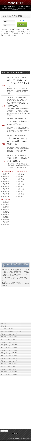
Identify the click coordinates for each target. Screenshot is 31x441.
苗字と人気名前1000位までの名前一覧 (12, 331)
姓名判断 (3, 323)
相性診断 (3, 326)
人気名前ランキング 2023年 (9, 337)
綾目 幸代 (6, 181)
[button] (4, 431)
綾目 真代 (21, 196)
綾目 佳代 (21, 174)
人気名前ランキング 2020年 (9, 345)
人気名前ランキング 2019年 (9, 347)
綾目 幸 (5, 179)
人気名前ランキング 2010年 (9, 372)
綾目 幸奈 (6, 191)
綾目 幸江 (6, 186)
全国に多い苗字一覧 (7, 328)
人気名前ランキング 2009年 (9, 374)
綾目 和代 (21, 176)
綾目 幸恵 (6, 176)
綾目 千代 (21, 189)
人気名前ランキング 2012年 (9, 366)
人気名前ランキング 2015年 (9, 358)
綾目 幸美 (6, 189)
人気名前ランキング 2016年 (9, 355)
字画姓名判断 (15, 2)
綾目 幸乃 (6, 194)
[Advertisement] (15, 53)
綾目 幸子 (6, 174)
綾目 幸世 (6, 196)
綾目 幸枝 (6, 184)
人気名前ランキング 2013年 (9, 363)
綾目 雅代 (21, 181)
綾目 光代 (21, 186)
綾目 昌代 (21, 184)
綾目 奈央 (6, 204)
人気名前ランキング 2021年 (9, 342)
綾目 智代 (21, 194)
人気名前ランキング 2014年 (9, 361)
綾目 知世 (6, 219)
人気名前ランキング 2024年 (9, 334)
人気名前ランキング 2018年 (9, 350)
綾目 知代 (6, 224)
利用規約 (4, 431)
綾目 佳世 (6, 222)
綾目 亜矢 (6, 217)
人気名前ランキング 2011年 (9, 369)
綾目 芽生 (6, 212)
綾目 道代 (21, 191)
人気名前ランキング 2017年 (9, 353)
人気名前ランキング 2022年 (9, 339)
